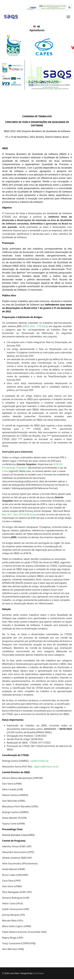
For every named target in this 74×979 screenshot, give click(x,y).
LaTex (5, 471)
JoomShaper (38, 973)
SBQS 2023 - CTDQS (34, 326)
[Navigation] (68, 17)
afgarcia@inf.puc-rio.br (46, 766)
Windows (31, 514)
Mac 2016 (19, 514)
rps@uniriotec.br (40, 760)
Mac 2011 (7, 514)
